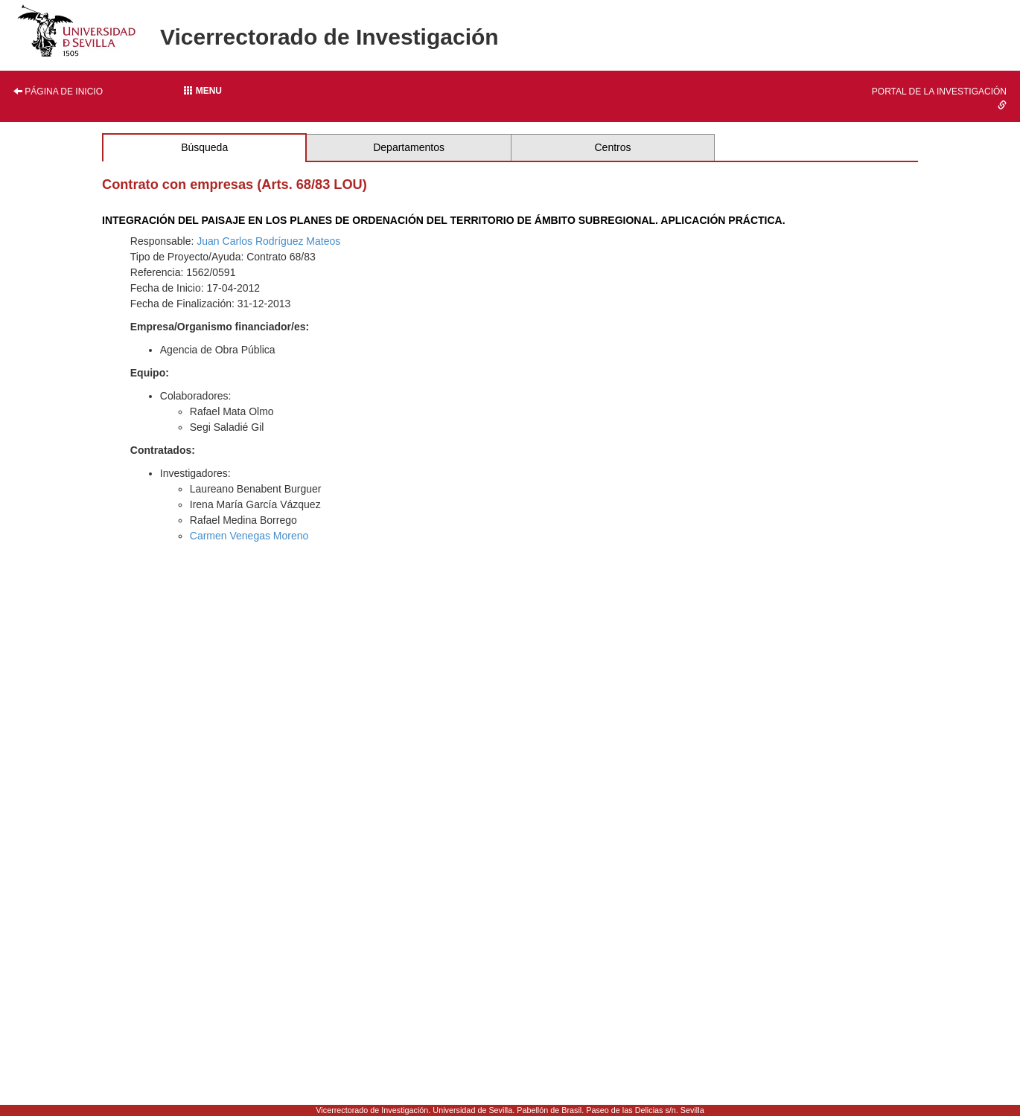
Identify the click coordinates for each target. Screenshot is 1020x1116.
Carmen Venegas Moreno (249, 536)
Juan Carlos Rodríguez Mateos (268, 241)
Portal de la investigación (939, 97)
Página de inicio (58, 91)
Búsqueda (204, 147)
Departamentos (408, 147)
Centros (612, 147)
